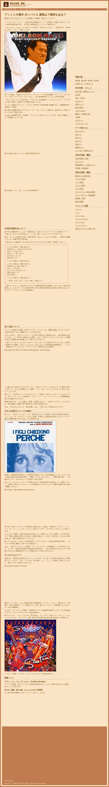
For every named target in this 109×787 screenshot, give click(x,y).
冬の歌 (96, 80)
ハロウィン (79, 120)
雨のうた (78, 144)
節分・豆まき (80, 98)
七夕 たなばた (80, 111)
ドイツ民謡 (79, 182)
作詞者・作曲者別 (81, 168)
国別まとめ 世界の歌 (82, 176)
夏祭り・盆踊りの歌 (82, 114)
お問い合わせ (8, 780)
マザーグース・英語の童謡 (85, 192)
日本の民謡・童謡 (81, 158)
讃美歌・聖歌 (80, 198)
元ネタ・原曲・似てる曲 (27, 9)
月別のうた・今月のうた (84, 84)
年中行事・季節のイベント (85, 91)
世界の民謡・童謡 (10, 9)
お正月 (77, 95)
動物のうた (79, 147)
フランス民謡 (80, 185)
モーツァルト (80, 216)
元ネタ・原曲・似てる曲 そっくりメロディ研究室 (23, 690)
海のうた (78, 138)
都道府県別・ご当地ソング (85, 165)
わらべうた (79, 162)
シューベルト (80, 222)
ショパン (78, 209)
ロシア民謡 (79, 189)
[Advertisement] (22, 135)
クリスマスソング (81, 124)
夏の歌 (83, 80)
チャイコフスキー (81, 219)
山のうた (78, 141)
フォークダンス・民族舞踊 (85, 195)
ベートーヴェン (81, 225)
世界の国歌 (79, 202)
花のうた (78, 135)
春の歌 (77, 80)
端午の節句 (79, 107)
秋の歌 (90, 80)
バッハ (77, 213)
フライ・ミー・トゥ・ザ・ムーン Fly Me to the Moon (25, 681)
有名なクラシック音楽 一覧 (85, 229)
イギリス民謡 (80, 179)
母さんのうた (80, 131)
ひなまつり (79, 101)
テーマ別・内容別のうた (84, 151)
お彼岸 (77, 117)
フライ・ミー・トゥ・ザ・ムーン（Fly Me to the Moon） (40, 345)
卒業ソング (79, 104)
